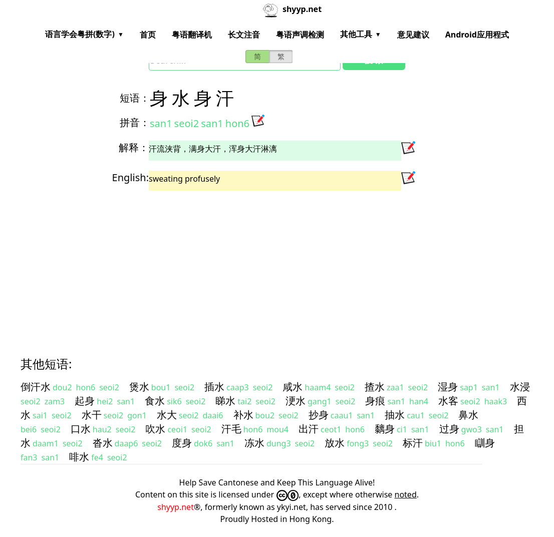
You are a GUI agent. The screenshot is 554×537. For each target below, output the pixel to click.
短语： (135, 98)
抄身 (319, 414)
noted (406, 494)
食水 (155, 400)
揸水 (375, 386)
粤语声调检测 (300, 34)
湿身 (448, 386)
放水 (335, 442)
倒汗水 (36, 386)
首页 (148, 34)
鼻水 (468, 414)
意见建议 (413, 34)
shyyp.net (175, 506)
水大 (167, 414)
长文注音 (244, 34)
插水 (214, 386)
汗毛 (231, 428)
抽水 (395, 414)
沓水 (103, 442)
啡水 (79, 456)
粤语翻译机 (192, 34)
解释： (134, 147)
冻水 (254, 442)
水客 (448, 400)
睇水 (225, 400)
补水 (243, 414)
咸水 (293, 386)
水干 (92, 414)
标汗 (413, 442)
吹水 (155, 428)
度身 (182, 442)
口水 (81, 428)
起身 (85, 400)
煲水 (139, 386)
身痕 (375, 400)
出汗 (309, 428)
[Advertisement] (277, 265)
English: (130, 177)
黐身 (385, 428)
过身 (449, 428)
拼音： (135, 122)
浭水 (296, 400)
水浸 (520, 386)
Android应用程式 (477, 34)
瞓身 (485, 442)
